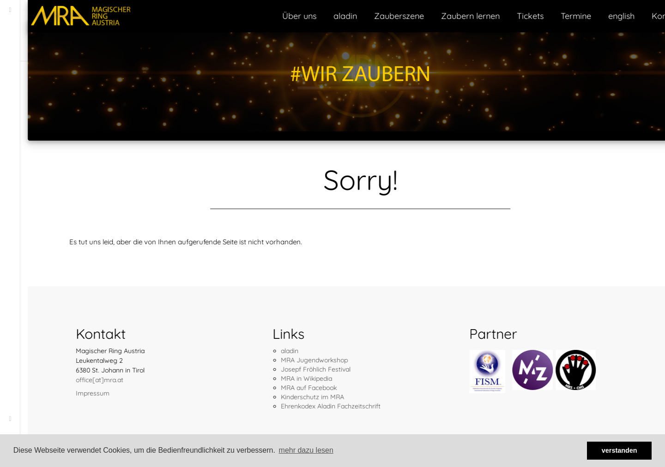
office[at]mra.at (72, 380)
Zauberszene (371, 16)
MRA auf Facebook (281, 388)
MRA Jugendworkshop (286, 360)
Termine (548, 16)
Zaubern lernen (442, 16)
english (593, 16)
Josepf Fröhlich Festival (288, 369)
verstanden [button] (619, 450)
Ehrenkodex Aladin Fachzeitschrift (303, 406)
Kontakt (639, 16)
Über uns (271, 16)
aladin (317, 16)
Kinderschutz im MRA (284, 397)
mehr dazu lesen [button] (306, 450)
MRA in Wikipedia (278, 378)
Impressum (65, 393)
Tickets (502, 16)
